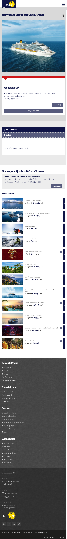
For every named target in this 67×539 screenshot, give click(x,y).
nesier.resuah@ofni (10, 493)
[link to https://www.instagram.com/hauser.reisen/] (19, 524)
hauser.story (6, 456)
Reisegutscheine (7, 419)
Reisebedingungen (8, 425)
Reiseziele (5, 370)
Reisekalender (6, 367)
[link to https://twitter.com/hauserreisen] (14, 524)
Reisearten (5, 374)
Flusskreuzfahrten (7, 395)
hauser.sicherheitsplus (9, 413)
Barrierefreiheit (27, 532)
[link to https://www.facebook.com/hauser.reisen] (9, 524)
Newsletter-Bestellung (9, 416)
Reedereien (5, 401)
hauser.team (6, 446)
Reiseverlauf (10, 130)
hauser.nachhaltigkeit (9, 453)
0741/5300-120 (35, 181)
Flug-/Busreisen (7, 377)
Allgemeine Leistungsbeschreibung (13, 422)
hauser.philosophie (8, 443)
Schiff (7, 135)
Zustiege (4, 432)
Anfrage (58, 105)
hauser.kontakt (6, 462)
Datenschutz (16, 532)
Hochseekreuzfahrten (9, 391)
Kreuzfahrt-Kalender (8, 398)
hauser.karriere (7, 459)
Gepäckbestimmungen (9, 429)
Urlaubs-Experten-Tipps (9, 380)
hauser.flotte (6, 450)
